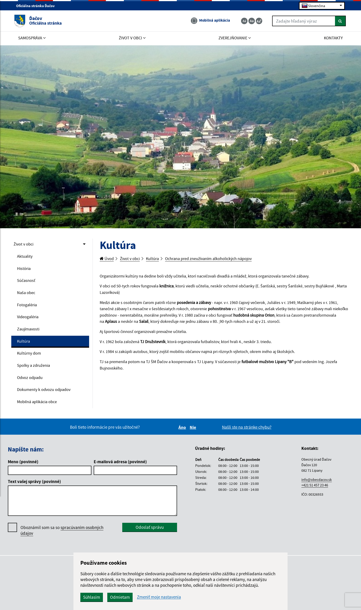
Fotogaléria (27, 306)
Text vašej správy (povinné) (34, 484)
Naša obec (26, 293)
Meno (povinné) (23, 464)
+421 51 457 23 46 (314, 488)
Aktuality (25, 256)
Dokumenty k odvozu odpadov (45, 392)
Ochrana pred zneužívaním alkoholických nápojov (213, 258)
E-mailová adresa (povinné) (120, 464)
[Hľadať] (338, 21)
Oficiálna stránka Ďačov (37, 6)
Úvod (107, 258)
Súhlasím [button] (108, 597)
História (24, 269)
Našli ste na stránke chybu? (246, 430)
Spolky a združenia (34, 367)
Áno (182, 430)
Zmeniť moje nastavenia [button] (176, 597)
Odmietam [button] (137, 597)
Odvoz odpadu (30, 379)
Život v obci (24, 244)
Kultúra (24, 342)
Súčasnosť (26, 281)
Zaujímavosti (29, 330)
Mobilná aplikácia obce (38, 404)
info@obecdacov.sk (316, 482)
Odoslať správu (150, 530)
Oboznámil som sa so (61, 533)
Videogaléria (28, 318)
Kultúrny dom (29, 355)
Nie (194, 430)
